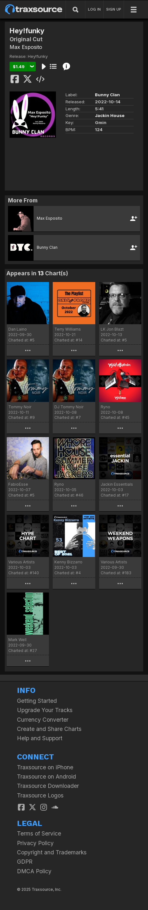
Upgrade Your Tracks (45, 710)
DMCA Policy (34, 871)
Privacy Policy (35, 843)
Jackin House (110, 115)
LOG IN (94, 9)
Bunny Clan (107, 94)
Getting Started (37, 700)
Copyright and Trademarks (52, 852)
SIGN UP (113, 9)
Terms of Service (39, 833)
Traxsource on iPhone (45, 767)
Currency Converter (42, 719)
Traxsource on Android (46, 776)
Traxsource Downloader (48, 785)
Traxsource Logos (40, 795)
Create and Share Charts (49, 729)
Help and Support (39, 738)
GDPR (25, 861)
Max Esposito (26, 47)
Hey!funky (38, 56)
